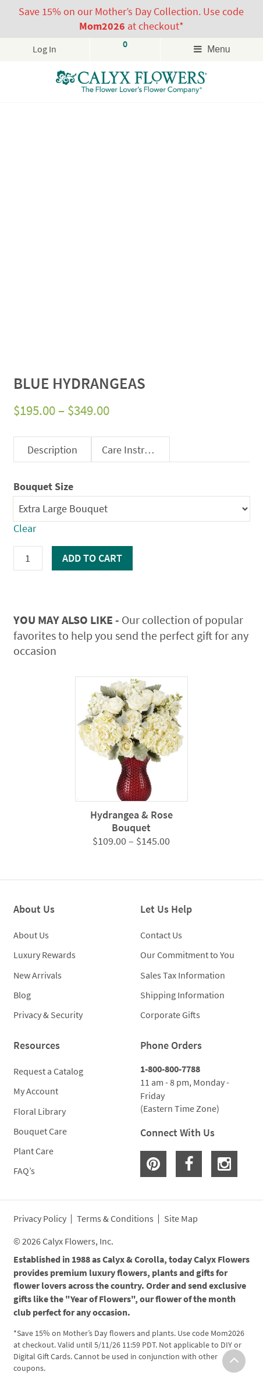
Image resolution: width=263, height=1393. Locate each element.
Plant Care (33, 1151)
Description (52, 449)
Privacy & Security (48, 1014)
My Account (35, 1091)
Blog (22, 995)
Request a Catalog (48, 1071)
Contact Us (161, 935)
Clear (24, 528)
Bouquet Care (40, 1131)
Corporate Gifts (170, 1014)
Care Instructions (135, 449)
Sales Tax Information (182, 975)
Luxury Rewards (44, 954)
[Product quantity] (27, 558)
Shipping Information (182, 995)
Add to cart (92, 558)
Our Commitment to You (187, 954)
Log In (44, 49)
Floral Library (39, 1111)
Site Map (181, 1219)
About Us (31, 935)
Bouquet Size (43, 486)
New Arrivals (37, 975)
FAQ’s (24, 1170)
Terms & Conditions (115, 1219)
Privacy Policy (39, 1219)
